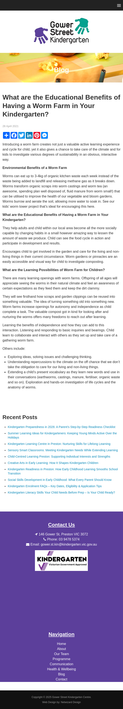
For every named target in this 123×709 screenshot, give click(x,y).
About (61, 649)
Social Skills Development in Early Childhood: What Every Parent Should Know (60, 479)
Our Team (61, 654)
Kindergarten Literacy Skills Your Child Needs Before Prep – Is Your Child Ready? (61, 492)
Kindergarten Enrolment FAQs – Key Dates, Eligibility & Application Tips (55, 486)
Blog (61, 674)
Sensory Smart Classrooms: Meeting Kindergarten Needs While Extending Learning (63, 450)
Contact (61, 679)
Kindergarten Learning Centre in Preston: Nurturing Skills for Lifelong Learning (59, 444)
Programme (61, 659)
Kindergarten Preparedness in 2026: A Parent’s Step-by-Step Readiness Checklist (61, 427)
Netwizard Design (71, 702)
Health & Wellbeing (61, 669)
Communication (61, 664)
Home (61, 644)
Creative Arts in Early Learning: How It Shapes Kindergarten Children (53, 463)
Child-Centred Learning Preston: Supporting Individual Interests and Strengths (59, 456)
